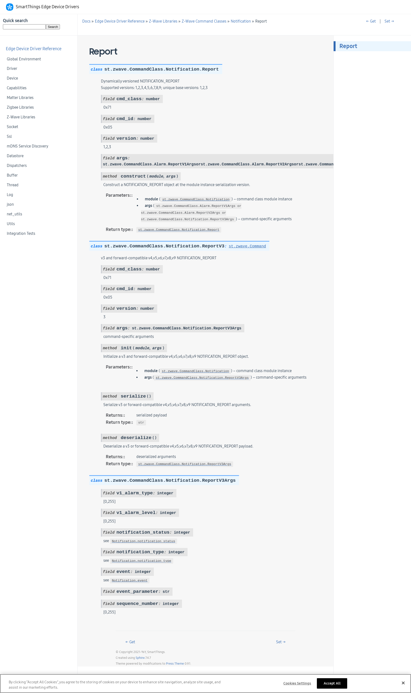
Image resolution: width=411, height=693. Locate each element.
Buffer (12, 175)
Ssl (9, 136)
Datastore (15, 156)
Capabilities (16, 88)
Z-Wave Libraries (21, 117)
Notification (241, 21)
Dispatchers (17, 165)
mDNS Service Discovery (27, 146)
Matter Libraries (20, 97)
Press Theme (175, 664)
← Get (371, 21)
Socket (12, 126)
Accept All (332, 685)
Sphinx (140, 658)
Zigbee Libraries (20, 107)
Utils (11, 223)
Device (12, 78)
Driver (12, 68)
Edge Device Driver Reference (33, 48)
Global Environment (24, 59)
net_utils (14, 214)
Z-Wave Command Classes (204, 21)
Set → (389, 21)
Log (10, 194)
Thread (12, 185)
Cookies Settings (297, 685)
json (10, 204)
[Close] (403, 685)
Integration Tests (21, 233)
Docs (86, 21)
